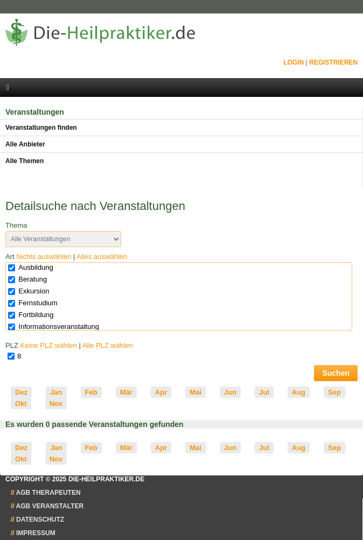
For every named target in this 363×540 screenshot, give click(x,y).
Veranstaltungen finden (41, 127)
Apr (161, 392)
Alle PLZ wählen (107, 345)
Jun (230, 392)
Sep (334, 392)
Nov (56, 403)
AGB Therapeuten (48, 492)
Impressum (35, 533)
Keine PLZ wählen (48, 345)
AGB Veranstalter (50, 506)
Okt (21, 403)
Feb (91, 392)
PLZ (69, 345)
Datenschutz (40, 519)
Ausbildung (35, 267)
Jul (264, 392)
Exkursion (33, 291)
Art (66, 257)
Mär (126, 392)
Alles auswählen (101, 257)
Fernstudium (37, 303)
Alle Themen (24, 161)
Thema (16, 225)
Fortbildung (35, 315)
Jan (56, 392)
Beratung (32, 279)
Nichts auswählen (43, 257)
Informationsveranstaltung (58, 326)
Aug (298, 392)
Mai (195, 392)
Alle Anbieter (25, 144)
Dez (21, 392)
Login (293, 62)
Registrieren (333, 62)
